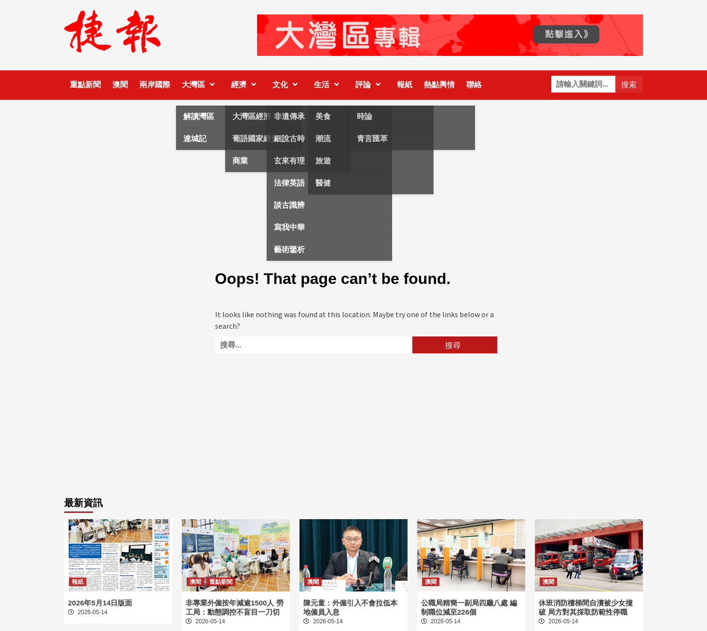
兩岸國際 (154, 85)
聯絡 (474, 85)
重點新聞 (85, 85)
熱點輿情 (439, 85)
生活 (329, 85)
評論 (370, 85)
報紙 (404, 85)
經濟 (246, 85)
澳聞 (120, 85)
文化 (287, 85)
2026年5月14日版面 (100, 603)
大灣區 (200, 85)
